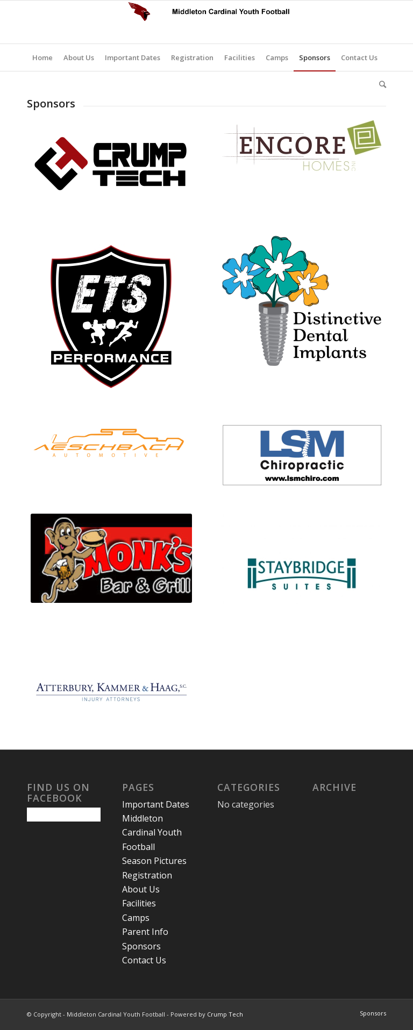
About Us (141, 889)
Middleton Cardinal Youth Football (152, 832)
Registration (147, 875)
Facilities (139, 903)
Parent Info (145, 932)
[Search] (380, 84)
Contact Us (144, 960)
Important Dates (155, 804)
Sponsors (141, 946)
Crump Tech (225, 1014)
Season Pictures (154, 861)
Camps (135, 918)
